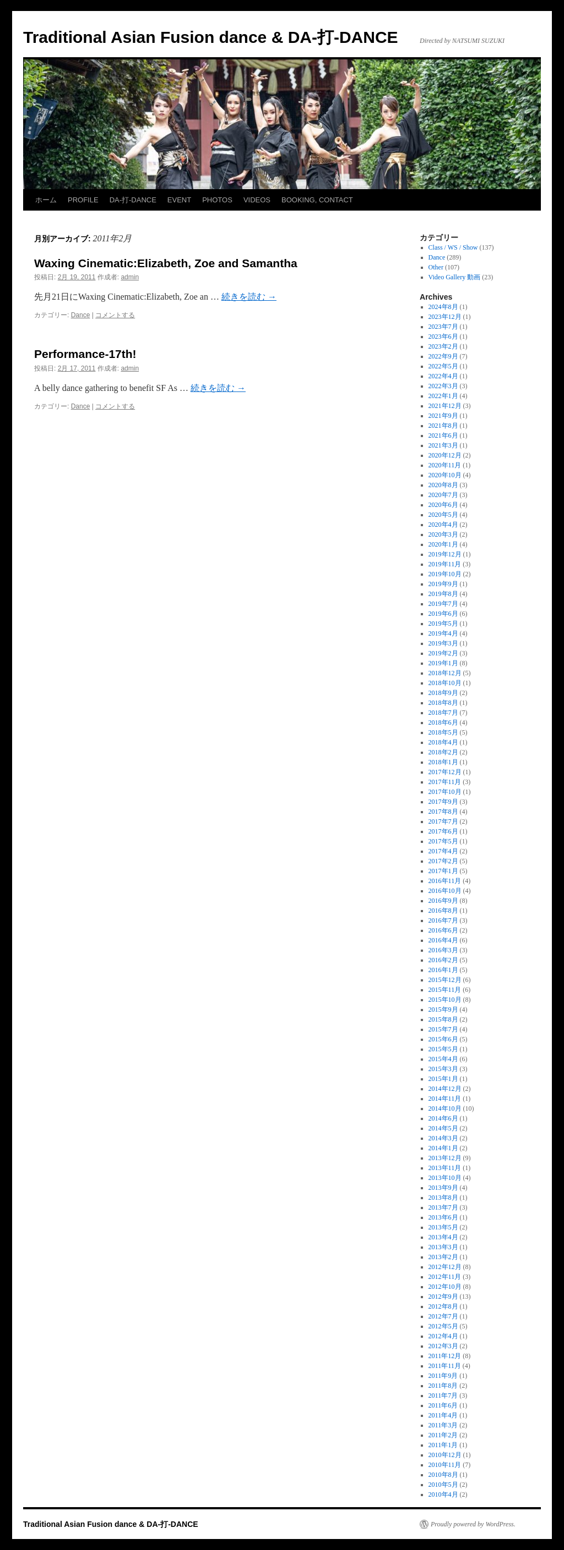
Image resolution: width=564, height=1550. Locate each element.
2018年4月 (443, 742)
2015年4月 (443, 1059)
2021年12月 (445, 406)
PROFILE (83, 200)
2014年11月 (445, 1098)
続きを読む (248, 296)
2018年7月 (443, 712)
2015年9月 (443, 1009)
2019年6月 (443, 613)
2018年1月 (443, 762)
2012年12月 (445, 1267)
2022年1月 (443, 396)
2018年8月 (443, 703)
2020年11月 (445, 465)
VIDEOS (256, 200)
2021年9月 (443, 416)
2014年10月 (445, 1108)
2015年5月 (443, 1049)
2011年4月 (443, 1415)
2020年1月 (443, 544)
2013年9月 (443, 1188)
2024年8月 (443, 307)
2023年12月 (445, 317)
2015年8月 (443, 1019)
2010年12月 (445, 1455)
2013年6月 (443, 1217)
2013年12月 (445, 1158)
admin (130, 277)
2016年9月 (443, 900)
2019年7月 (443, 604)
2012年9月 (443, 1296)
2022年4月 (443, 376)
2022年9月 (443, 356)
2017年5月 (443, 841)
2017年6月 (443, 831)
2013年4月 (443, 1237)
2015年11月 (445, 990)
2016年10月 (445, 891)
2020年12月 (445, 455)
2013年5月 (443, 1227)
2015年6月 (443, 1039)
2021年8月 (443, 425)
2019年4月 (443, 633)
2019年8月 (443, 594)
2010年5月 (443, 1484)
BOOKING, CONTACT (317, 200)
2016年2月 (443, 960)
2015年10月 (445, 999)
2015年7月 (443, 1029)
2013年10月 (445, 1178)
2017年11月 (445, 782)
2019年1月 (443, 663)
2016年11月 (445, 881)
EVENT (179, 200)
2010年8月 (443, 1475)
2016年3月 (443, 950)
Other (436, 267)
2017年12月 (445, 772)
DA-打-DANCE (133, 200)
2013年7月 (443, 1207)
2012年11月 (445, 1277)
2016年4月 (443, 940)
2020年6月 (443, 505)
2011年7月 (443, 1395)
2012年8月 (443, 1306)
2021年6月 (443, 435)
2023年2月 (443, 346)
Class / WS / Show (453, 247)
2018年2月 (443, 752)
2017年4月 (443, 851)
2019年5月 (443, 623)
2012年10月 (445, 1286)
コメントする (115, 315)
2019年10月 (445, 574)
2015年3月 (443, 1069)
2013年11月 (445, 1168)
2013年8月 (443, 1197)
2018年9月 (443, 693)
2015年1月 (443, 1079)
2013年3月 (443, 1247)
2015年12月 (445, 980)
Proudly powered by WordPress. (473, 1524)
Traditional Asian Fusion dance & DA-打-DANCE (210, 37)
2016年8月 (443, 910)
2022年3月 (443, 386)
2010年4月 (443, 1494)
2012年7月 (443, 1316)
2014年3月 (443, 1138)
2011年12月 (445, 1356)
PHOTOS (217, 200)
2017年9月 (443, 802)
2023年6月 (443, 336)
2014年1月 (443, 1148)
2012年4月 (443, 1336)
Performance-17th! (85, 353)
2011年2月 (443, 1435)
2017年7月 (443, 821)
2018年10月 (445, 683)
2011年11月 (445, 1366)
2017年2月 (443, 861)
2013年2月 (443, 1257)
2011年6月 (443, 1405)
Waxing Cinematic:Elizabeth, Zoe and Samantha (165, 263)
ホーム (46, 200)
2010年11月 (445, 1465)
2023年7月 (443, 326)
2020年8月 (443, 485)
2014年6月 (443, 1118)
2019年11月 (445, 564)
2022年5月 (443, 366)
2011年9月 (443, 1376)
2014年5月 (443, 1128)
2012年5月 (443, 1326)
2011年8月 (443, 1385)
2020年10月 (445, 475)
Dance (80, 315)
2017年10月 (445, 792)
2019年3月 (443, 643)
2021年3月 (443, 445)
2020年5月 (443, 514)
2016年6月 (443, 930)
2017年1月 (443, 871)
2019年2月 (443, 653)
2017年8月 (443, 811)
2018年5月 (443, 732)
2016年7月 (443, 920)
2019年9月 (443, 584)
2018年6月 (443, 722)
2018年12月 (445, 673)
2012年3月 (443, 1346)
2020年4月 (443, 524)
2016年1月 (443, 970)
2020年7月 (443, 495)
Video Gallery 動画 (455, 277)
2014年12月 (445, 1089)
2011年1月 (443, 1445)
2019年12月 (445, 554)
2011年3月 (443, 1425)
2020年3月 (443, 534)
